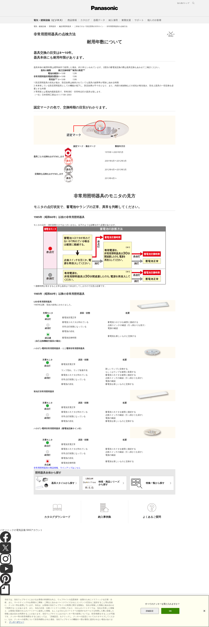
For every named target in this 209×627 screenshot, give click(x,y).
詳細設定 (150, 611)
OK (170, 611)
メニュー (171, 34)
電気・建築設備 (40, 26)
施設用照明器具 (65, 26)
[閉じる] (204, 611)
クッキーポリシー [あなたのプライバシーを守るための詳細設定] (16, 622)
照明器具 (52, 26)
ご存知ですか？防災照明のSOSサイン (89, 26)
